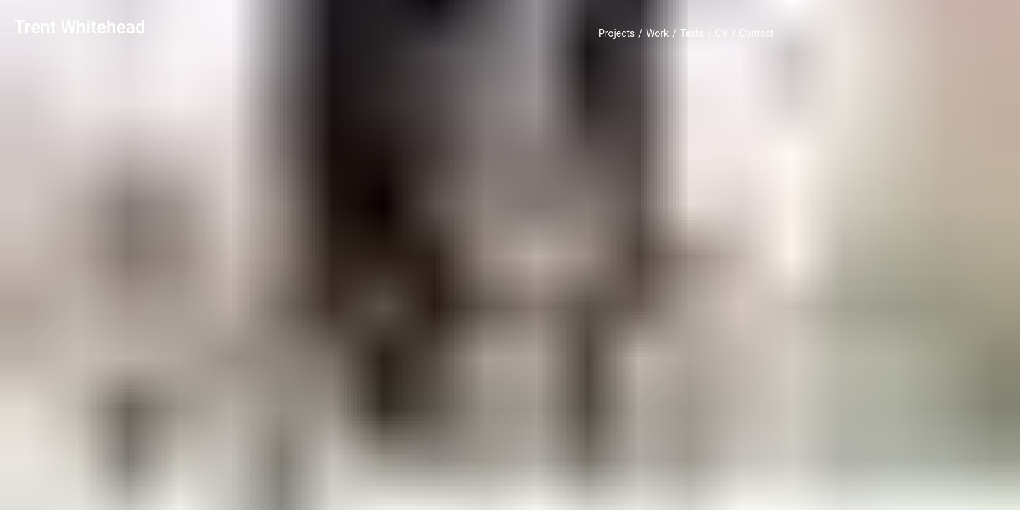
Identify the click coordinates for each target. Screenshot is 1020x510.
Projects (617, 33)
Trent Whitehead (79, 27)
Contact (756, 33)
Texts (692, 33)
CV (721, 33)
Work (657, 33)
